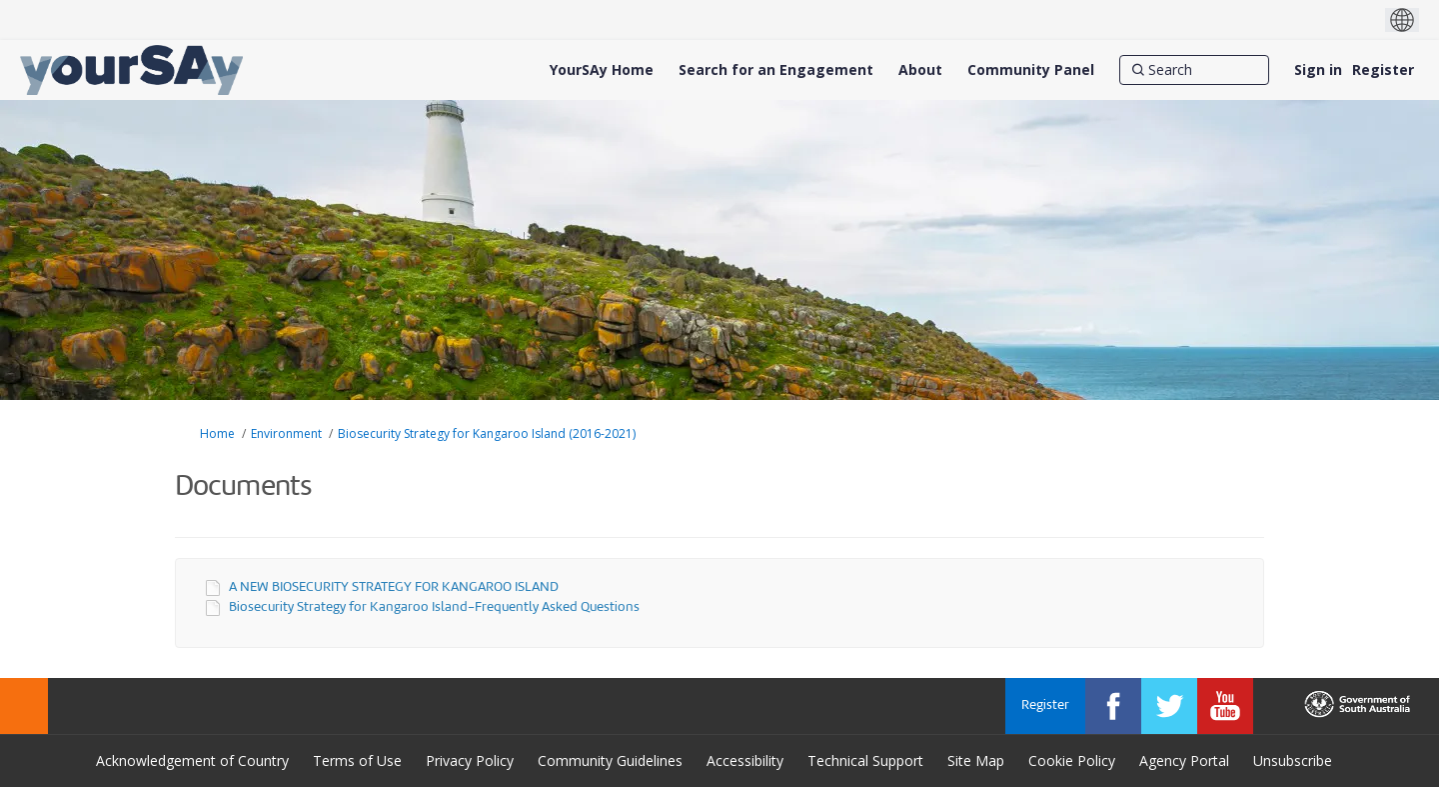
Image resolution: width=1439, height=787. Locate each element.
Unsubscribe (1292, 760)
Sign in (1318, 69)
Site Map (975, 760)
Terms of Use (357, 760)
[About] (920, 70)
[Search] (1194, 70)
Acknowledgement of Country (192, 760)
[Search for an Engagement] (776, 70)
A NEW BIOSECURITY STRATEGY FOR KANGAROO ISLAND (394, 587)
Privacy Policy (470, 760)
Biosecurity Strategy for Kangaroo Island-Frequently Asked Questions (434, 607)
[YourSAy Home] (602, 70)
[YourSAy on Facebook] (1113, 706)
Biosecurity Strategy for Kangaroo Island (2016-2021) (487, 433)
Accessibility (745, 760)
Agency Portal (1184, 760)
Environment (286, 433)
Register (1383, 69)
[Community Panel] (1030, 70)
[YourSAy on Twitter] (1169, 706)
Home (217, 433)
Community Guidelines (610, 760)
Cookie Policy (1071, 760)
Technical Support (865, 760)
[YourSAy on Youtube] (1225, 706)
